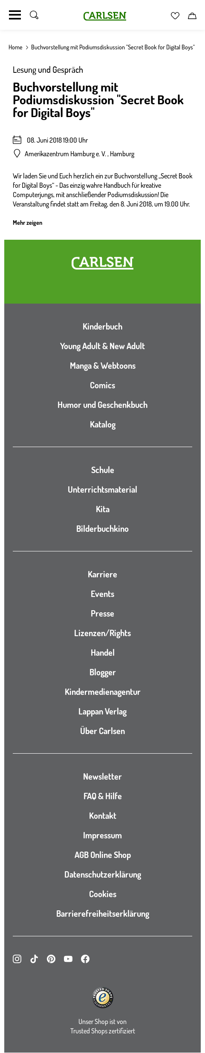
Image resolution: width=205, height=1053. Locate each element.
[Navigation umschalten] (15, 15)
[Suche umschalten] (34, 14)
